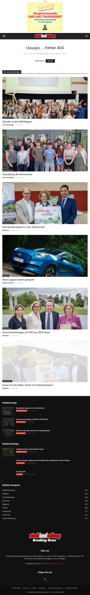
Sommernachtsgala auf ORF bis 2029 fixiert (26, 332)
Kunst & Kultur (7, 328)
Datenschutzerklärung (55, 588)
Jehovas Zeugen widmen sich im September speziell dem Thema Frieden (43, 460)
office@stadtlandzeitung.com (53, 563)
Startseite (50, 61)
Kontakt (33, 588)
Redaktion (5, 230)
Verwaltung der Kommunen (17, 174)
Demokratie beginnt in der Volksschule (23, 227)
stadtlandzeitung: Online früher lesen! (30, 449)
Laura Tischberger (8, 125)
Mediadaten (17, 588)
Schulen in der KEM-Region (17, 121)
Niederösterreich (8, 118)
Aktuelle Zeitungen (71, 588)
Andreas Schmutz (8, 283)
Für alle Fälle (20, 472)
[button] (4, 36)
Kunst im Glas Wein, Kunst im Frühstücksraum (27, 385)
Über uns (26, 588)
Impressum (42, 588)
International (20, 463)
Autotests (5, 276)
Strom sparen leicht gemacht (18, 279)
